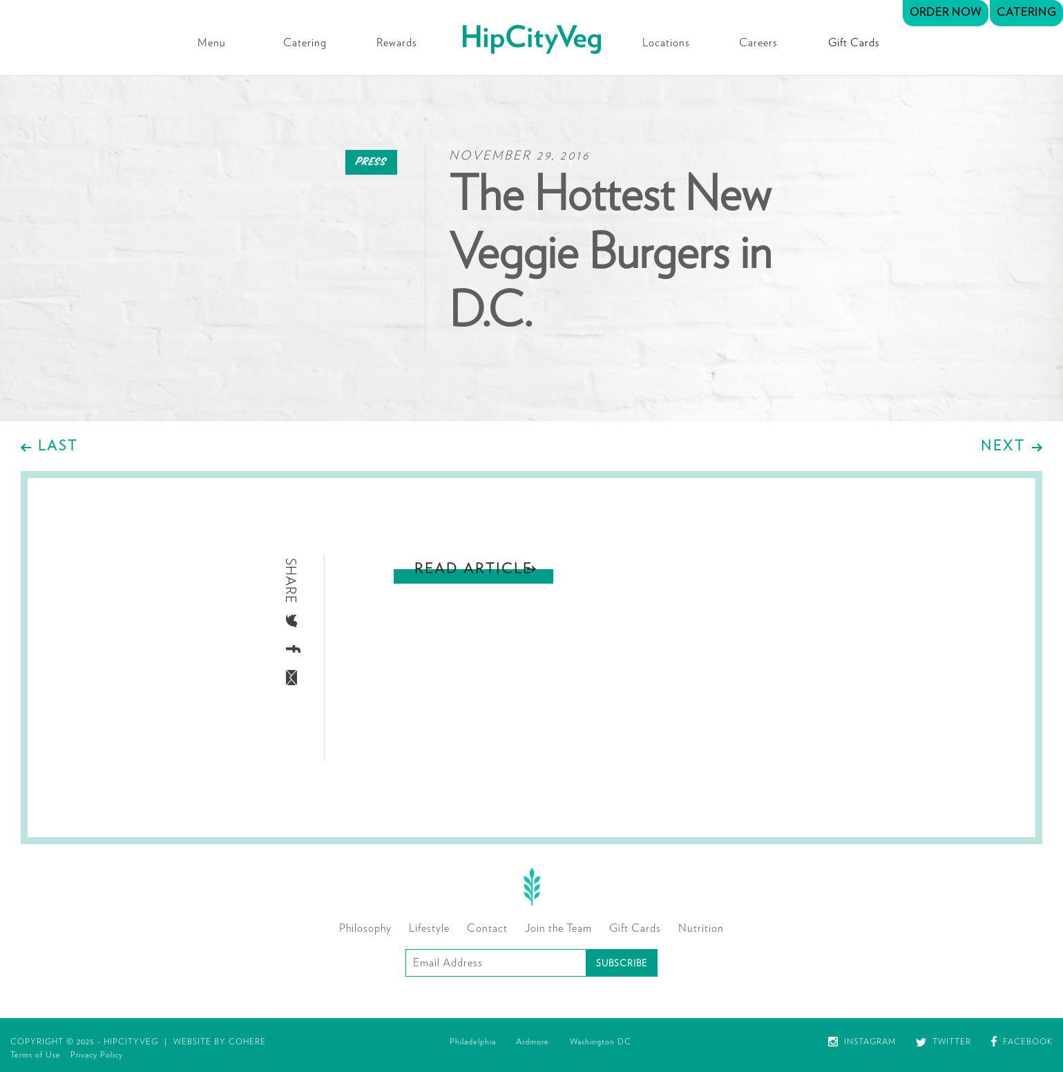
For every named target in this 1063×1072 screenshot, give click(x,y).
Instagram (862, 1041)
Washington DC (600, 1041)
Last (58, 446)
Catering (305, 42)
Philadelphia (473, 1041)
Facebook (1022, 1041)
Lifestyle (429, 928)
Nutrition (701, 928)
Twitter (943, 1041)
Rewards (396, 42)
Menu (212, 42)
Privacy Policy (96, 1055)
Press (371, 162)
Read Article (473, 569)
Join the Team (558, 928)
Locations (666, 42)
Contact (487, 928)
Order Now (945, 12)
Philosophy (365, 928)
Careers (758, 42)
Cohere (247, 1041)
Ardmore (532, 1041)
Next (1003, 446)
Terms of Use (35, 1055)
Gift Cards (854, 42)
